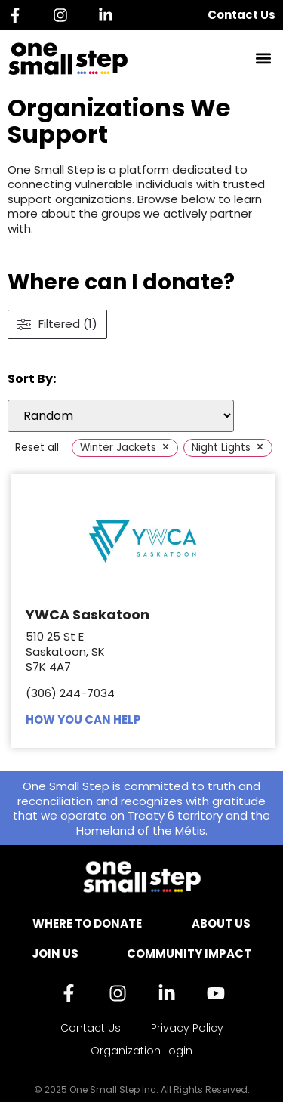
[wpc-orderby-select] (121, 416)
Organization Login (141, 1050)
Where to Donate (87, 923)
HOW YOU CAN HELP (83, 719)
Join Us (55, 954)
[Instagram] (64, 15)
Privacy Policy (187, 1028)
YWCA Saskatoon (87, 614)
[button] (263, 58)
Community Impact (189, 954)
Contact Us (241, 15)
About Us (221, 923)
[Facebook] (19, 15)
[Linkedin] (109, 15)
